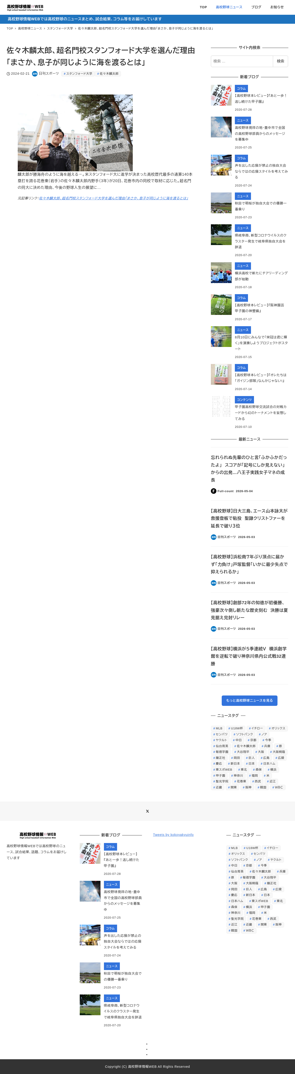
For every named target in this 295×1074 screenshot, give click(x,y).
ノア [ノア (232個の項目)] (264, 734)
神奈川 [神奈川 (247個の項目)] (238, 775)
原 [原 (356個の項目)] (280, 746)
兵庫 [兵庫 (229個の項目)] (267, 746)
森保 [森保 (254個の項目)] (259, 769)
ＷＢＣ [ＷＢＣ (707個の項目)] (279, 787)
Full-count (226, 491)
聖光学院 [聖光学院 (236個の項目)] (222, 781)
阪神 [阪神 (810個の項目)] (248, 787)
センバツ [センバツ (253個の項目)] (222, 734)
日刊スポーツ (49, 73)
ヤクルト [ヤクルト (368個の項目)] (221, 740)
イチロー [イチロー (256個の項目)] (257, 728)
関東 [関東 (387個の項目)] (234, 787)
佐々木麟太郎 (109, 73)
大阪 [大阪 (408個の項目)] (261, 752)
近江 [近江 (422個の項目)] (273, 781)
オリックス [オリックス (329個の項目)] (278, 728)
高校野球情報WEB (142, 1066)
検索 (280, 61)
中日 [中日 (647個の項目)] (239, 740)
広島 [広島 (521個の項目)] (266, 758)
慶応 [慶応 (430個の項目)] (219, 763)
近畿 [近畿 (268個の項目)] (219, 787)
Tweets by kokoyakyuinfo (173, 835)
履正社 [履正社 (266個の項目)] (220, 758)
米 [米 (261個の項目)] (268, 775)
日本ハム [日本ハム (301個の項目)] (269, 763)
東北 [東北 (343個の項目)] (244, 769)
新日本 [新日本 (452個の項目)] (235, 763)
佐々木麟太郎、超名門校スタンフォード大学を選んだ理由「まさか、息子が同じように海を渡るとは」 (113, 198)
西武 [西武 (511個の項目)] (258, 781)
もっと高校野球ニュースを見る (249, 700)
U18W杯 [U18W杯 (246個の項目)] (237, 728)
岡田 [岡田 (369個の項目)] (237, 758)
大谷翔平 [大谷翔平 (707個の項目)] (243, 752)
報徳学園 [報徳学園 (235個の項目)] (222, 752)
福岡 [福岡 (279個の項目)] (255, 775)
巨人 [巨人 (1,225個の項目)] (251, 758)
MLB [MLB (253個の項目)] (219, 728)
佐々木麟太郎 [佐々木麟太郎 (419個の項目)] (246, 746)
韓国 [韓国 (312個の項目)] (263, 787)
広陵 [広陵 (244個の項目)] (281, 758)
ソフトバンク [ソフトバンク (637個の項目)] (244, 734)
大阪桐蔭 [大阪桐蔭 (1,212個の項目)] (279, 752)
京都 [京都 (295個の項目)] (253, 740)
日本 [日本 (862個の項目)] (251, 763)
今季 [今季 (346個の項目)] (268, 740)
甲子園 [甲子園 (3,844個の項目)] (220, 775)
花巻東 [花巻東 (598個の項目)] (241, 781)
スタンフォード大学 (79, 73)
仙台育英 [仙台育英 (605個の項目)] (222, 746)
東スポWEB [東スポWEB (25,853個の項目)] (224, 769)
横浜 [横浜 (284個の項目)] (273, 769)
